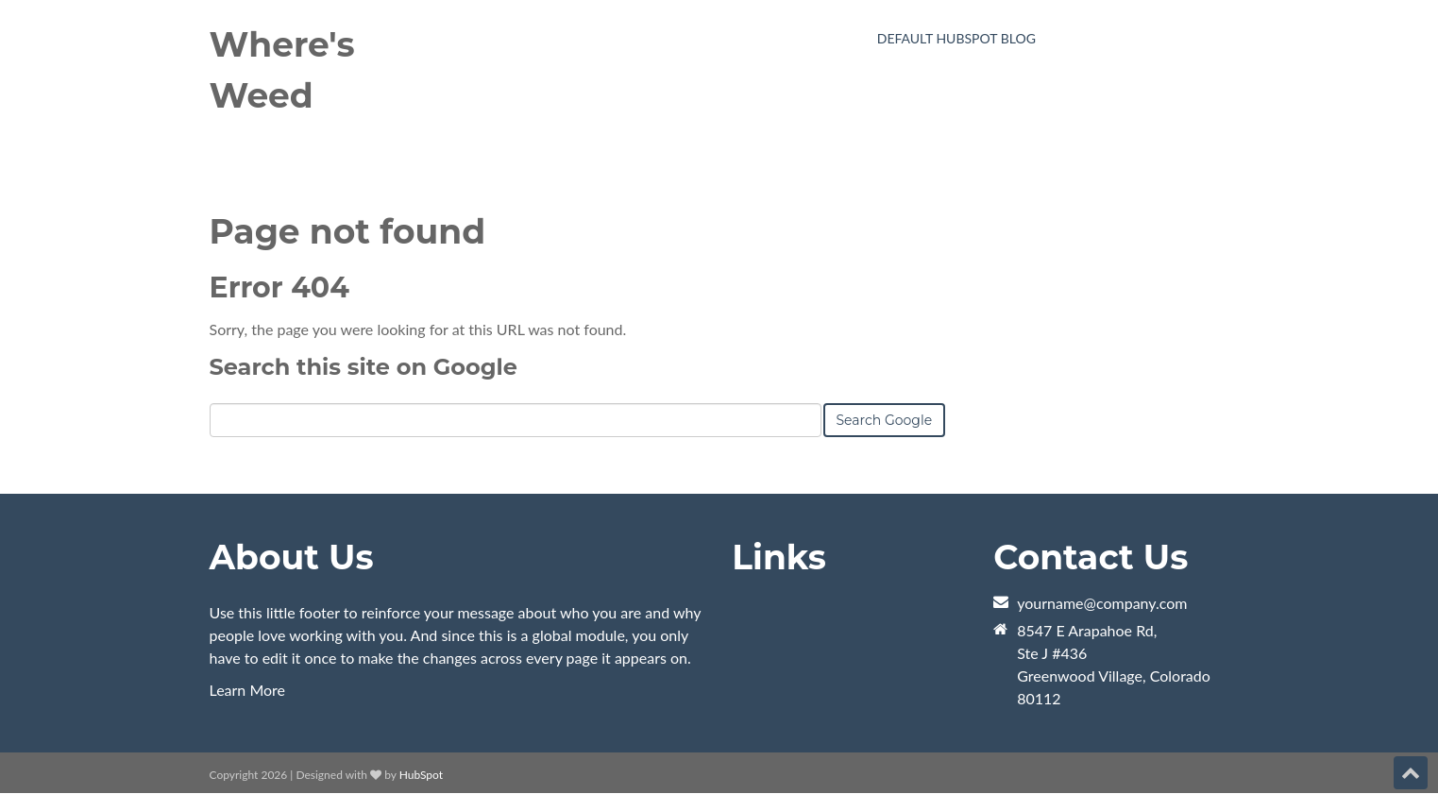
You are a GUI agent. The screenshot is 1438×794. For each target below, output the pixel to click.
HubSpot (421, 775)
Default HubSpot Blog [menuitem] (956, 38)
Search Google (885, 420)
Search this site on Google (363, 366)
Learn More (248, 690)
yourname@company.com (1102, 603)
